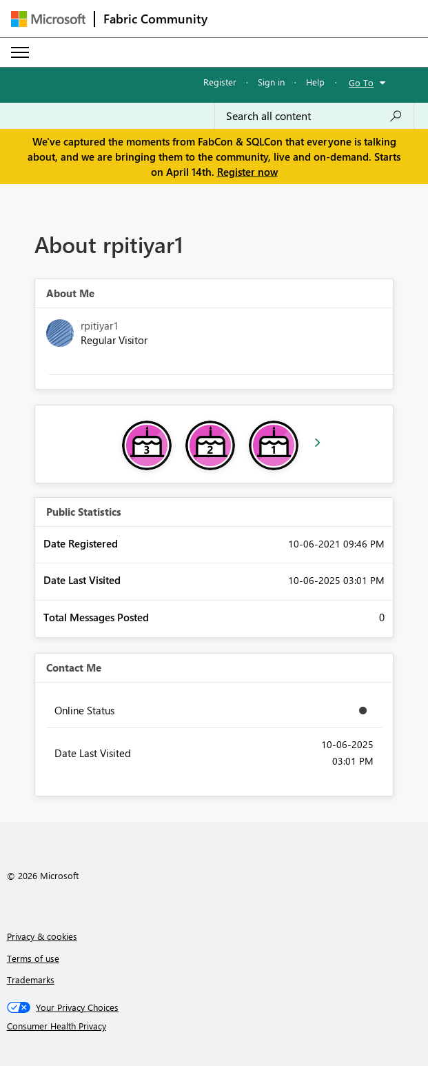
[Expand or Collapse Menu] (20, 52)
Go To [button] (361, 82)
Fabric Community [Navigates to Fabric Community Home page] (155, 18)
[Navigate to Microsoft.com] (48, 19)
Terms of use (33, 958)
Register (219, 82)
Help (315, 82)
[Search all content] (314, 116)
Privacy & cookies (42, 936)
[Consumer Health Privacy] (214, 1026)
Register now (247, 172)
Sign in (271, 82)
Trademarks (30, 979)
